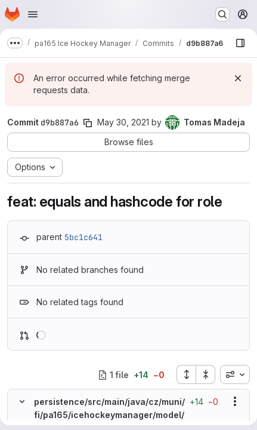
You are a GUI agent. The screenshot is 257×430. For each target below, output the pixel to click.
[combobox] (235, 374)
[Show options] (235, 401)
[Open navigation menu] (32, 14)
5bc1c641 (83, 237)
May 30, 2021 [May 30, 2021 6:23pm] (123, 122)
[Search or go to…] (222, 14)
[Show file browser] (240, 43)
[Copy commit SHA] (87, 123)
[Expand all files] (186, 374)
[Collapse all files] (205, 374)
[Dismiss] (238, 78)
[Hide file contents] (22, 401)
